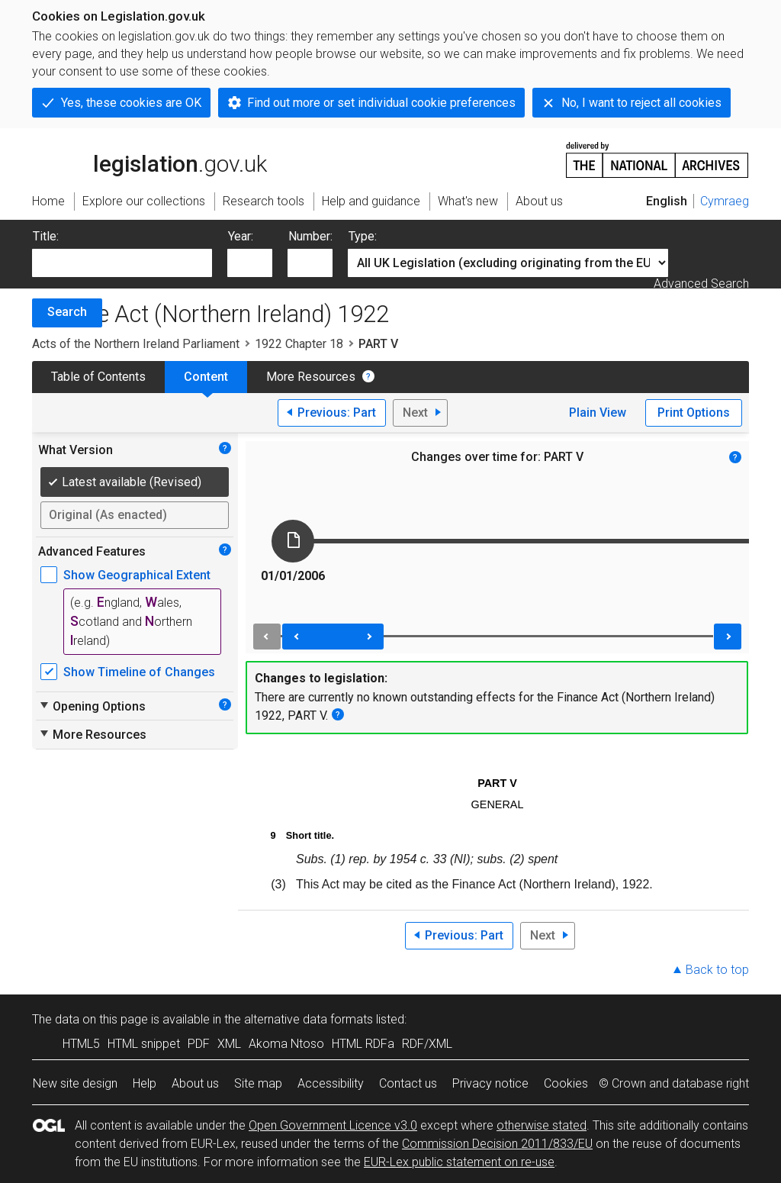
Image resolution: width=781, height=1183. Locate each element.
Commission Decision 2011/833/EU (497, 1143)
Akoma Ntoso (286, 1043)
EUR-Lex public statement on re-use (459, 1162)
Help (144, 1083)
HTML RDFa (363, 1043)
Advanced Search (701, 283)
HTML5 (81, 1043)
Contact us (408, 1083)
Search (67, 312)
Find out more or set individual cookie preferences (381, 102)
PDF (199, 1043)
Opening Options (92, 706)
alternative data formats (308, 1019)
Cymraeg (724, 201)
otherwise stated (542, 1125)
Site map (258, 1083)
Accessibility (330, 1083)
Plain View (597, 412)
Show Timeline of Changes (139, 672)
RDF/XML (427, 1043)
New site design (75, 1083)
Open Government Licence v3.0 (333, 1125)
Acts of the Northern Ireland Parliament (135, 344)
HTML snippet (144, 1043)
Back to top (717, 969)
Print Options (693, 412)
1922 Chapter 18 (299, 344)
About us (195, 1083)
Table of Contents (98, 376)
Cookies (566, 1083)
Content (206, 376)
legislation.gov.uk (149, 158)
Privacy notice (490, 1083)
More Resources (310, 376)
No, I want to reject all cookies (641, 102)
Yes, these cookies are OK (131, 102)
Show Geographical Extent (137, 575)
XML (229, 1043)
